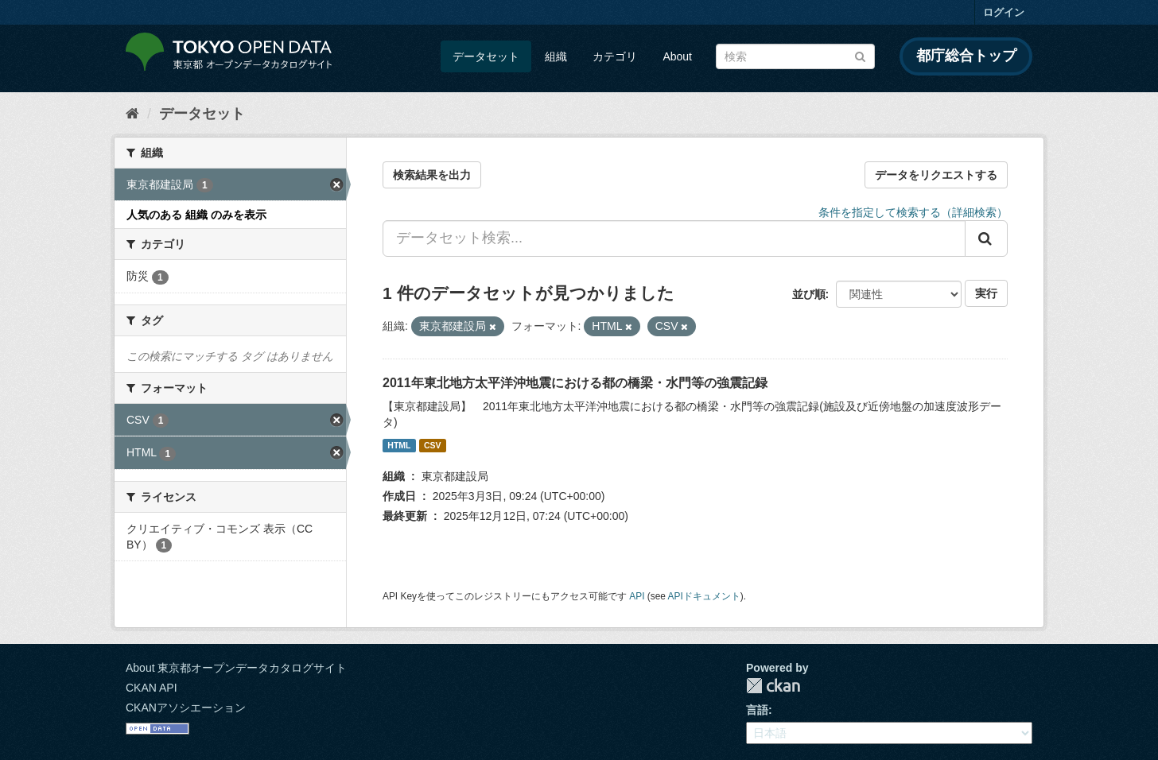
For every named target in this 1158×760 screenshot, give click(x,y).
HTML (398, 445)
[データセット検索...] (674, 238)
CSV (432, 445)
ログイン (1003, 12)
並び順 (809, 294)
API (636, 596)
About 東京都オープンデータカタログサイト (236, 667)
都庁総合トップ (966, 56)
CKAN (773, 685)
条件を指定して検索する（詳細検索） (913, 212)
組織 (556, 56)
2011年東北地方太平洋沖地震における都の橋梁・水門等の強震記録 (575, 383)
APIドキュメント (704, 596)
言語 (757, 710)
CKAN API (151, 687)
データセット (486, 56)
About (677, 56)
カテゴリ (615, 56)
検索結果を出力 (432, 175)
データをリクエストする (936, 175)
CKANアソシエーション (186, 707)
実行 (986, 293)
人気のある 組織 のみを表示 (196, 214)
